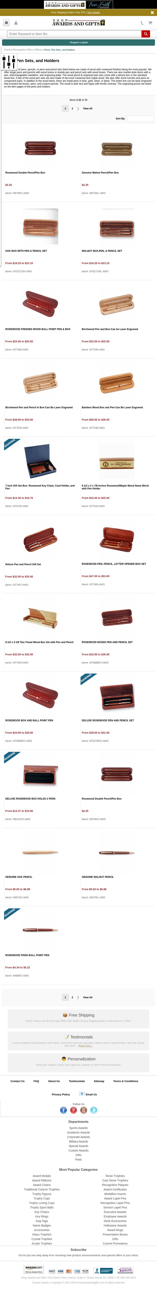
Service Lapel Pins (115, 1207)
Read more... (85, 1045)
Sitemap (99, 1081)
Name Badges (42, 1225)
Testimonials (78, 1037)
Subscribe (78, 1249)
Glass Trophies (41, 1234)
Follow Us (78, 1104)
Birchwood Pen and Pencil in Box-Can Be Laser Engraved (39, 407)
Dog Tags (42, 1221)
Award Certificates (115, 1189)
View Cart (150, 23)
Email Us (88, 1093)
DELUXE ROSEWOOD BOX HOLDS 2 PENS (30, 798)
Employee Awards (115, 1216)
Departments (78, 1121)
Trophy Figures (42, 1194)
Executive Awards (115, 1212)
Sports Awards (78, 1128)
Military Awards (78, 1141)
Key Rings (41, 1216)
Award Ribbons (42, 1180)
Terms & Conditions (125, 1081)
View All (87, 108)
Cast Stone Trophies (115, 1180)
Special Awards (78, 1146)
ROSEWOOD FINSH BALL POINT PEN (27, 955)
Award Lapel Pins (115, 1198)
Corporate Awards (78, 1137)
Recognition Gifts (22, 49)
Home (7, 49)
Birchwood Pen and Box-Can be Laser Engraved (110, 329)
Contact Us (18, 1081)
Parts (78, 1159)
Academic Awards (78, 1132)
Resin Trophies (115, 1176)
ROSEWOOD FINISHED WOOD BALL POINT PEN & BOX (37, 329)
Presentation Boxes (115, 1234)
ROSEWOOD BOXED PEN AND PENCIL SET (107, 642)
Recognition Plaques (115, 1185)
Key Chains (42, 1212)
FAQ (36, 1081)
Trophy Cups (42, 1198)
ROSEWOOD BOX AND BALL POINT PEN (29, 720)
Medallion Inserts (115, 1194)
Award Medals (42, 1176)
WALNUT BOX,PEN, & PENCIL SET (102, 251)
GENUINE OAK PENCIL (18, 877)
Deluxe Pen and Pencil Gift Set (23, 564)
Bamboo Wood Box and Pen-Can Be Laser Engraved (112, 407)
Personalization (78, 1059)
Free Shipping (78, 1015)
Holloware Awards (115, 1225)
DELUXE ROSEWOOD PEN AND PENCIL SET (108, 720)
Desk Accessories (115, 1221)
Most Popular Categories (78, 1169)
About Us (54, 1081)
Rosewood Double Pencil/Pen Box (25, 172)
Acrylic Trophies (42, 1243)
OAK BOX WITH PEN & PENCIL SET (26, 251)
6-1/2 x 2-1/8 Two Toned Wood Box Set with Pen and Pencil (39, 642)
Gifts (79, 1155)
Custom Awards (78, 1150)
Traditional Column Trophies (42, 1189)
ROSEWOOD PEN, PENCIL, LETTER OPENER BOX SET (114, 564)
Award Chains (42, 1185)
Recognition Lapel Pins (115, 1203)
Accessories (41, 1230)
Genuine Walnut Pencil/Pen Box (100, 172)
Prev (78, 108)
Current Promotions (115, 1243)
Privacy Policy (61, 1094)
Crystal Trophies (41, 1239)
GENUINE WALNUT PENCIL (98, 877)
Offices (38, 49)
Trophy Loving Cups (42, 1203)
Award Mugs (115, 1230)
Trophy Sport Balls (42, 1207)
